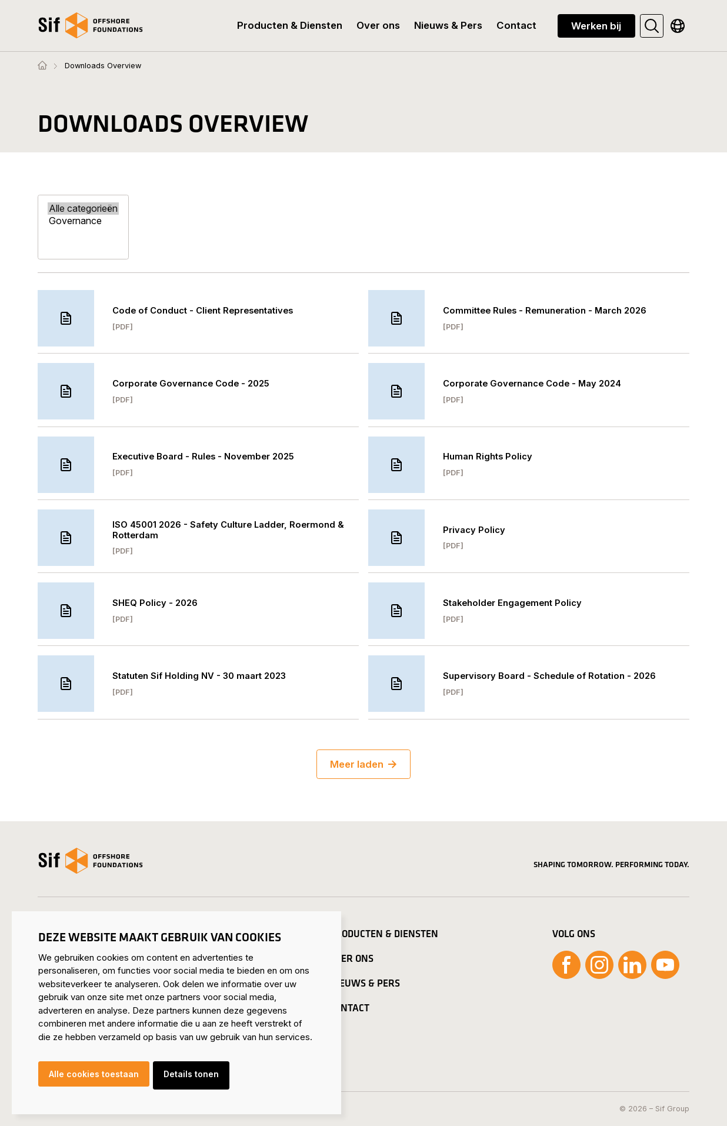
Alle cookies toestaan (94, 1077)
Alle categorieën (83, 208)
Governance (83, 221)
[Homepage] (42, 66)
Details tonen (196, 1077)
